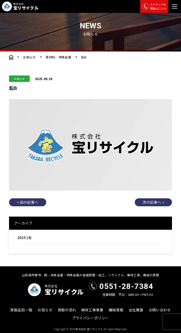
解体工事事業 (92, 309)
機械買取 (116, 309)
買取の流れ (67, 309)
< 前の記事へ (27, 202)
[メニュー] (174, 6)
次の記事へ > (153, 202)
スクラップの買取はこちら (154, 6)
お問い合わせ (160, 309)
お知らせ (29, 57)
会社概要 (136, 309)
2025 (21, 237)
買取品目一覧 (21, 309)
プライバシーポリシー (90, 317)
